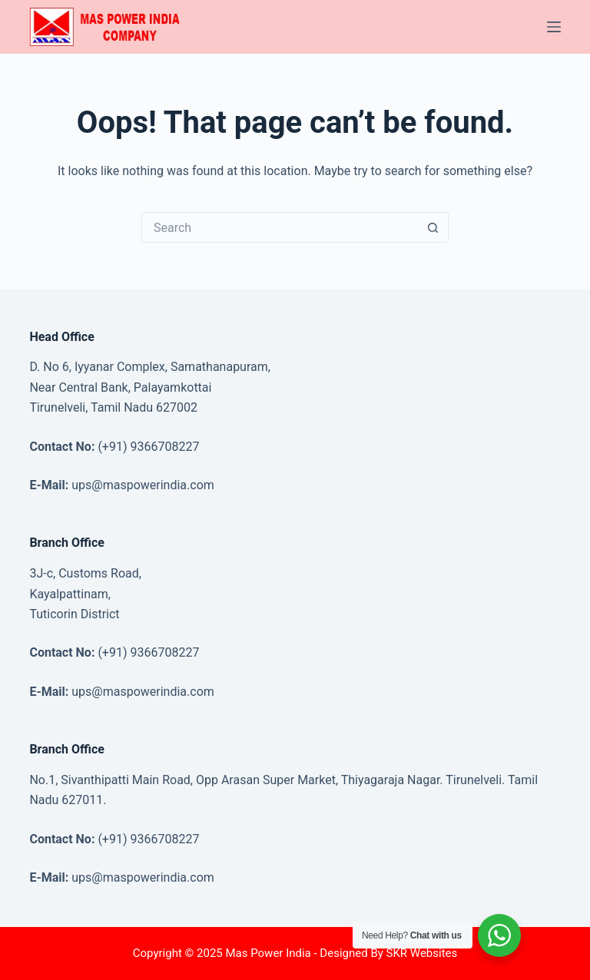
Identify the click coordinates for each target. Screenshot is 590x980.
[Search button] (433, 227)
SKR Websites (422, 953)
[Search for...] (279, 227)
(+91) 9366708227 (148, 446)
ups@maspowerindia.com (142, 485)
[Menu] (554, 27)
